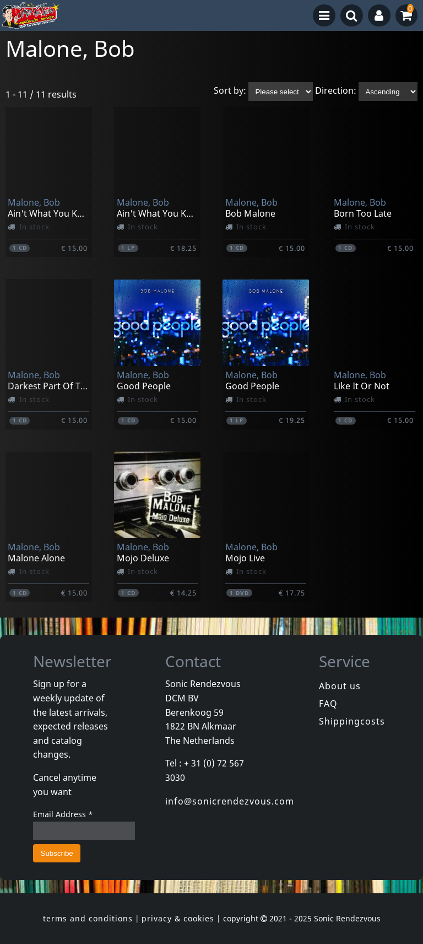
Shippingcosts (352, 721)
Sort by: (230, 91)
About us (340, 686)
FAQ (328, 704)
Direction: (335, 91)
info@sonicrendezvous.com (229, 801)
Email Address (63, 814)
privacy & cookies (178, 918)
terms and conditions (88, 918)
